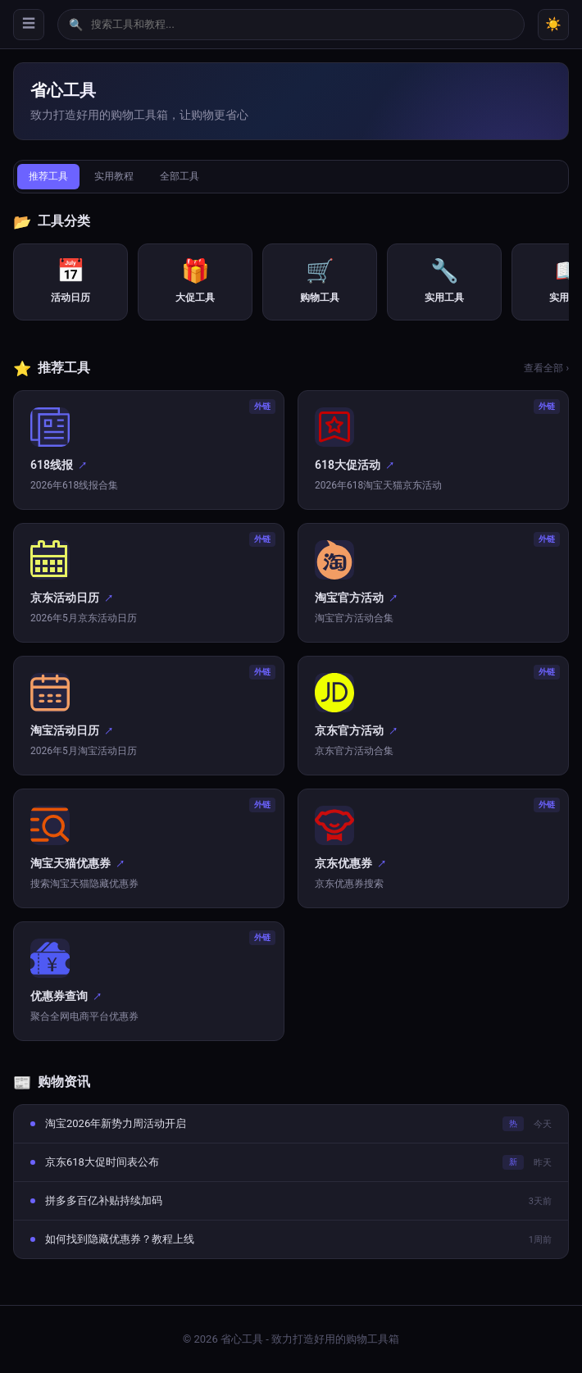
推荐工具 (48, 176)
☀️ (553, 24)
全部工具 (179, 176)
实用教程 (114, 176)
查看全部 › (546, 368)
